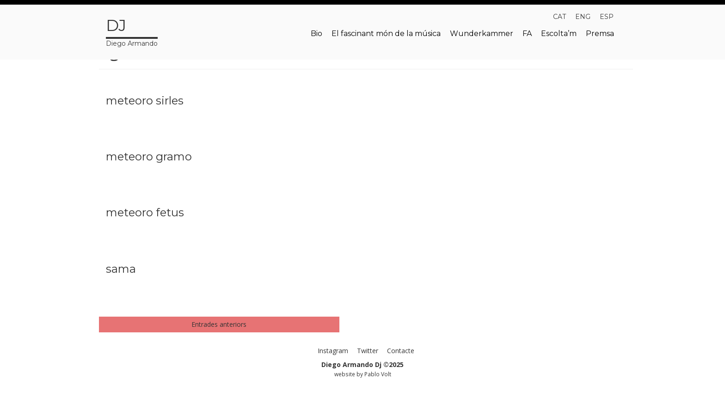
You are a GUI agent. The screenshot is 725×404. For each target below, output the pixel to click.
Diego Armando (132, 31)
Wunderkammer (481, 33)
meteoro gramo (149, 156)
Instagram (333, 350)
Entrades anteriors (218, 324)
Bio (316, 33)
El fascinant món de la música (386, 33)
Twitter (367, 350)
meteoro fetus (145, 212)
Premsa (600, 33)
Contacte (400, 350)
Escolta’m (559, 33)
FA (527, 33)
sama (121, 268)
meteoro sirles (145, 100)
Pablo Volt (377, 374)
